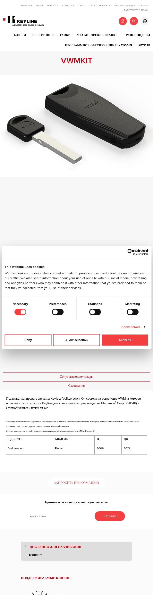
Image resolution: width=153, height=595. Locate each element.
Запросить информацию (76, 483)
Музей (39, 5)
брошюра (36, 555)
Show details (131, 327)
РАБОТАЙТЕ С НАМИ (136, 10)
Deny (28, 340)
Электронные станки (51, 35)
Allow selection (76, 340)
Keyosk (144, 45)
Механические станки (97, 35)
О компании (26, 5)
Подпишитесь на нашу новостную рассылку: (76, 502)
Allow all (125, 340)
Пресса (81, 5)
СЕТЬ (92, 5)
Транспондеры (137, 35)
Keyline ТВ (105, 5)
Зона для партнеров (124, 5)
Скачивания (76, 386)
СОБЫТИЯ (68, 5)
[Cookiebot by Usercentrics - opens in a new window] (130, 252)
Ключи (20, 35)
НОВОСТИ (52, 5)
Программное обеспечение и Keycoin (98, 45)
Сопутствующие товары (76, 377)
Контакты (143, 5)
